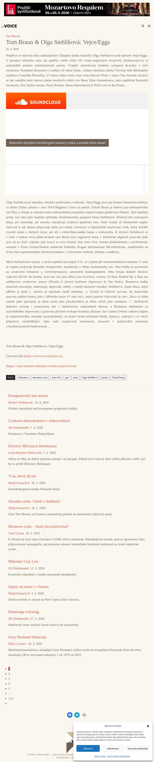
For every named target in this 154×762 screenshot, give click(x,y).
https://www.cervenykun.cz (43, 356)
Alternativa (23, 377)
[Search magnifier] (143, 26)
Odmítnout (113, 748)
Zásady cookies (100, 756)
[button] (147, 725)
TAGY (10, 377)
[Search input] (128, 26)
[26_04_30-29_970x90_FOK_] (77, 9)
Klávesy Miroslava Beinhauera (32, 446)
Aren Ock (56, 377)
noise (75, 377)
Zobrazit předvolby (138, 748)
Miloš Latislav (17, 643)
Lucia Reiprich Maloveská (25, 452)
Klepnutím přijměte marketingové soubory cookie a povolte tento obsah (57, 143)
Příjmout (88, 748)
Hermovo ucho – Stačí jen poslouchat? (38, 526)
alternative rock (39, 377)
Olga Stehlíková (89, 377)
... (9, 693)
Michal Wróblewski (20, 402)
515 (10, 698)
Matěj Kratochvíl (19, 483)
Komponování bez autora (28, 395)
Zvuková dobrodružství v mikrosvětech (39, 421)
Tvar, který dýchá (22, 476)
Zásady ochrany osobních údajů (118, 756)
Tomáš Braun (118, 377)
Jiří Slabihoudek (18, 427)
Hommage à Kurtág (23, 612)
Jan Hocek (13, 36)
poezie (105, 377)
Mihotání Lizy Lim (23, 561)
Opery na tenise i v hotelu (28, 587)
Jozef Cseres (16, 533)
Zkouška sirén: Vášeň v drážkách (34, 501)
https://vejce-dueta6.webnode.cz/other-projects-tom (41, 366)
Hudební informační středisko (70, 754)
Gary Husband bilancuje (27, 637)
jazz (67, 377)
